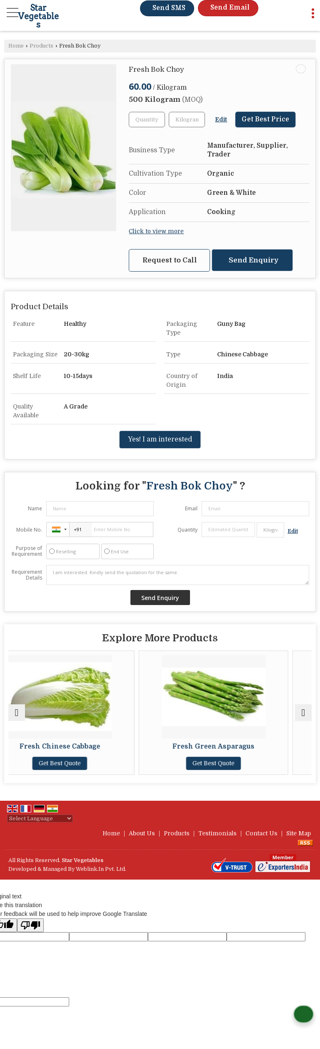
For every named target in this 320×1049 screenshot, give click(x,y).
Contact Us (261, 833)
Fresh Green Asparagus (237, 746)
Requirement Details (27, 575)
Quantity (188, 529)
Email (191, 508)
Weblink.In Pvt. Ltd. (101, 869)
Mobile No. (29, 529)
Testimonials (217, 833)
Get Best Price (265, 119)
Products (41, 46)
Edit (221, 119)
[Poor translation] (30, 925)
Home (16, 46)
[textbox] (187, 119)
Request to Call (169, 260)
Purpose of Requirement (27, 551)
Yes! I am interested (160, 439)
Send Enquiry (253, 260)
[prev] (16, 712)
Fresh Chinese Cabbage (83, 746)
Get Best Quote (83, 763)
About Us (142, 833)
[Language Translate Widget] (40, 818)
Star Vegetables (38, 16)
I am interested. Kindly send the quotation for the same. (177, 575)
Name (35, 508)
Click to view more (156, 231)
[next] (303, 712)
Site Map (298, 833)
